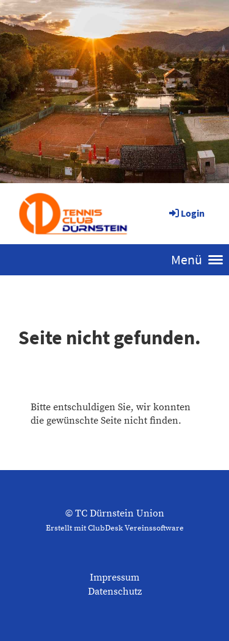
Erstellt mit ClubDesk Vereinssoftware (115, 528)
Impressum (114, 577)
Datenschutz (115, 591)
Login (186, 213)
